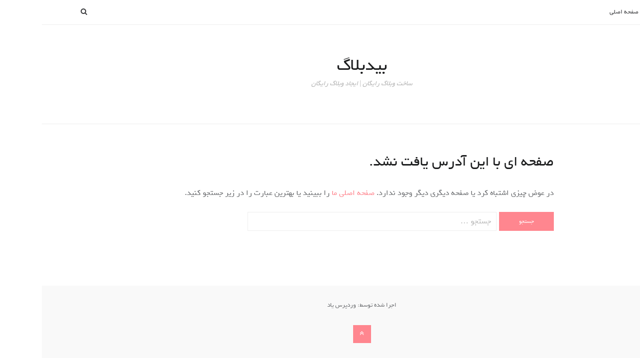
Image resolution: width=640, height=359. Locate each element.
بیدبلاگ (320, 65)
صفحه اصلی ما (310, 193)
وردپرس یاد (299, 305)
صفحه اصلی (582, 12)
